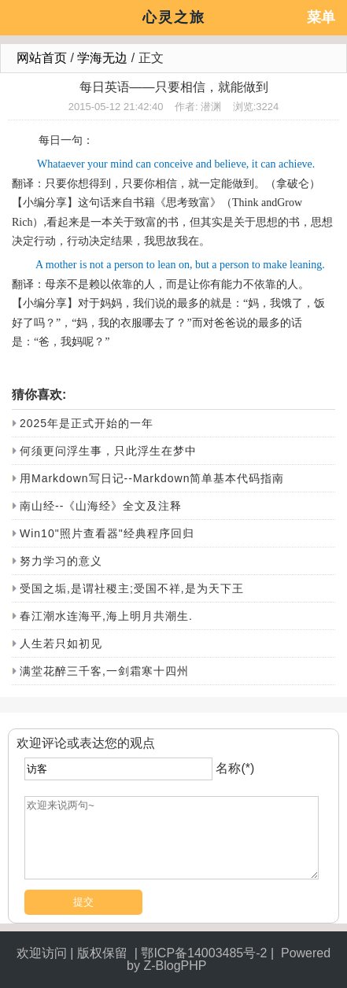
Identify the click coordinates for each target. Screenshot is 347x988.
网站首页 (42, 58)
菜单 (321, 17)
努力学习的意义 (61, 561)
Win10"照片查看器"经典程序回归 (107, 533)
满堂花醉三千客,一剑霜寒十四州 (104, 671)
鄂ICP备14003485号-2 (204, 953)
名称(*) (235, 768)
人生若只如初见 (61, 643)
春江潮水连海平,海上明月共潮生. (106, 616)
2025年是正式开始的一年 (86, 423)
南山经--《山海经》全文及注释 (101, 506)
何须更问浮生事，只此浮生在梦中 (108, 450)
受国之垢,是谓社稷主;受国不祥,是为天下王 (132, 588)
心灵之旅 (173, 17)
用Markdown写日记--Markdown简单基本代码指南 (152, 478)
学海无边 (102, 58)
